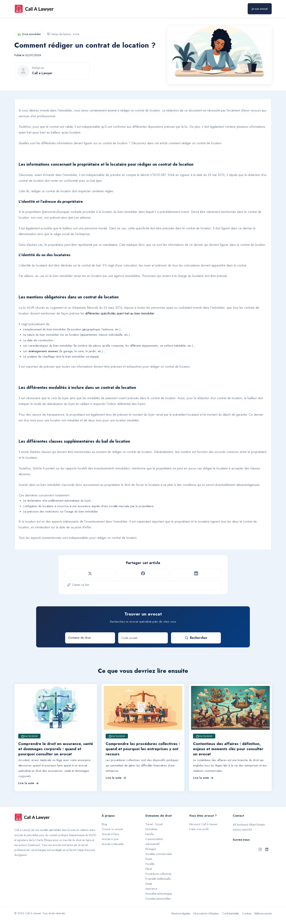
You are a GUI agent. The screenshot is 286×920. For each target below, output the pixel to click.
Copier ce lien (78, 585)
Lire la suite (28, 783)
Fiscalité (149, 864)
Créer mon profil (199, 829)
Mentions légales (180, 913)
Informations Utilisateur (206, 913)
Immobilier (151, 829)
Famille (149, 834)
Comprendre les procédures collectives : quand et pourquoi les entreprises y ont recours (143, 749)
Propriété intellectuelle (158, 879)
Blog (104, 824)
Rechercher (196, 637)
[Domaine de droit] (90, 637)
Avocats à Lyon (110, 839)
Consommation (154, 839)
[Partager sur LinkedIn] (196, 573)
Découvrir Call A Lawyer (203, 824)
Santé (148, 884)
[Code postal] (143, 637)
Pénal (148, 869)
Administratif (152, 844)
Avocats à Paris (110, 834)
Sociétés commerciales (158, 854)
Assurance (151, 889)
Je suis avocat (260, 9)
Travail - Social (153, 824)
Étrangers (150, 849)
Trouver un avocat (112, 829)
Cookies (246, 913)
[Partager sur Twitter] (90, 573)
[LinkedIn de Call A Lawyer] (266, 849)
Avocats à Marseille (113, 844)
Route (148, 859)
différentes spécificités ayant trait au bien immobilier (119, 313)
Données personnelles (157, 899)
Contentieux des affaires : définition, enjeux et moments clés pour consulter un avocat (228, 749)
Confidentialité (230, 913)
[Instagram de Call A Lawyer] (260, 849)
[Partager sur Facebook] (143, 573)
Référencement (263, 913)
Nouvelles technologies (158, 894)
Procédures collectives (158, 874)
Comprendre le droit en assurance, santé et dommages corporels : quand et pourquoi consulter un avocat (55, 749)
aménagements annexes (43, 351)
